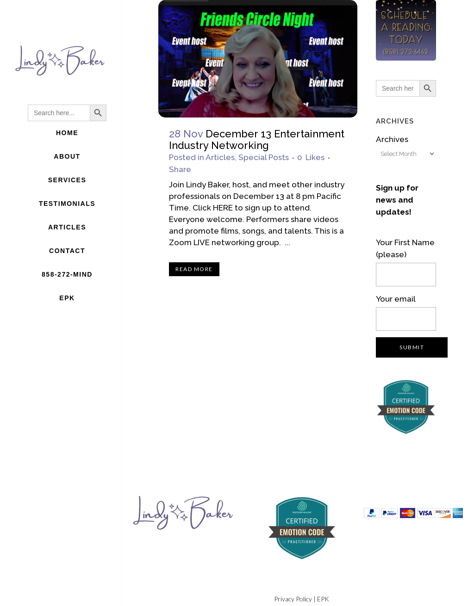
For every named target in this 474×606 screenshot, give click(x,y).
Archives (392, 139)
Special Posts (263, 157)
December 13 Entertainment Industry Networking (256, 139)
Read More (194, 269)
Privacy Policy (293, 599)
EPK (323, 599)
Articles (220, 157)
